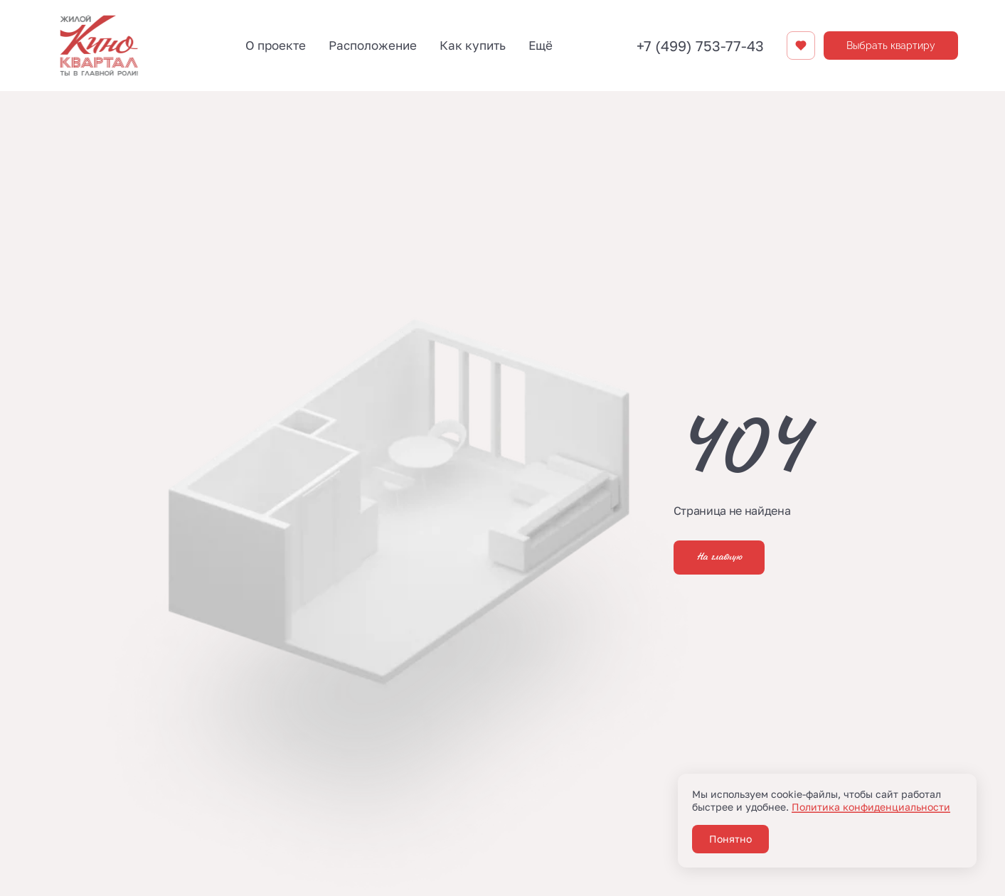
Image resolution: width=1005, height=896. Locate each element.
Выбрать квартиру (890, 45)
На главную (719, 557)
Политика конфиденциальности (871, 807)
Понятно (730, 839)
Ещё (540, 45)
